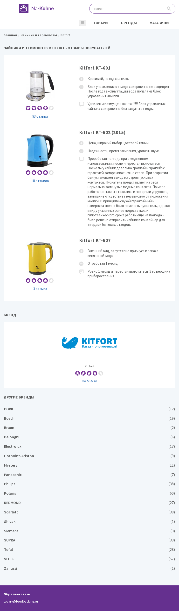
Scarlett (89, 512)
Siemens (89, 531)
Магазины (159, 22)
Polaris (89, 493)
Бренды (129, 22)
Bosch (89, 418)
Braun (89, 427)
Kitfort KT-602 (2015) (89, 178)
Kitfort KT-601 (89, 92)
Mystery (89, 465)
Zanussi (89, 568)
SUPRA (89, 540)
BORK (89, 409)
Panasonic (89, 474)
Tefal (89, 549)
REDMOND (89, 502)
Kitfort (89, 355)
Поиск (169, 9)
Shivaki (89, 521)
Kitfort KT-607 (89, 264)
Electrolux (89, 446)
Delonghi (89, 437)
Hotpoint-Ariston (89, 456)
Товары (100, 22)
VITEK (89, 559)
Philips (89, 484)
